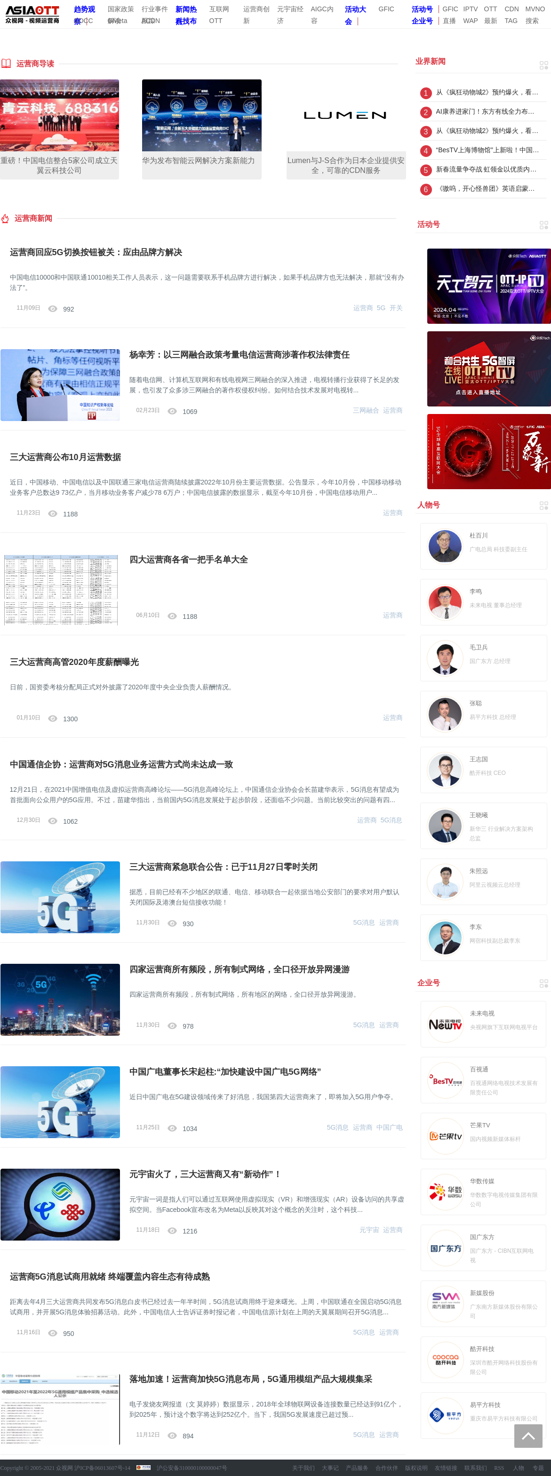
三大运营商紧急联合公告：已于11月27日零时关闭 (223, 867)
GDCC (83, 20)
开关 (396, 308)
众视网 (64, 1468)
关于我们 (303, 1468)
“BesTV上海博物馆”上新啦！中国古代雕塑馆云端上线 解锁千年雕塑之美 (488, 150)
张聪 (476, 703)
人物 (518, 1468)
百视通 (479, 1069)
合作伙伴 (386, 1468)
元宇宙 (369, 1230)
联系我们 (475, 1468)
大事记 (330, 1468)
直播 (449, 20)
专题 (538, 1468)
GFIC (386, 9)
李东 (476, 926)
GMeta (118, 20)
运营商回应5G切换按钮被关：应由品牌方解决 (96, 252)
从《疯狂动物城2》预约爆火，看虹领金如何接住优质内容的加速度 (488, 92)
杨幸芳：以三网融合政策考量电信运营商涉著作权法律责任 (239, 354)
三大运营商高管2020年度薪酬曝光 (74, 662)
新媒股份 (482, 1292)
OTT (490, 9)
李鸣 (476, 591)
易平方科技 (485, 1404)
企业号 (422, 21)
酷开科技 (482, 1348)
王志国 (479, 759)
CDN (512, 9)
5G (381, 308)
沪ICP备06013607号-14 (102, 1468)
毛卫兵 (479, 647)
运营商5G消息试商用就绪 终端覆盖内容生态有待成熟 (110, 1276)
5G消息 (392, 820)
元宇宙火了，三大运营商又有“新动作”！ (205, 1174)
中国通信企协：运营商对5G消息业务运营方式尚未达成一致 (121, 764)
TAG (511, 20)
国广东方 (482, 1237)
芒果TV (480, 1125)
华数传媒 (482, 1181)
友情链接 (446, 1468)
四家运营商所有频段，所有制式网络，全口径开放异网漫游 (239, 969)
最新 (490, 20)
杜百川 (479, 535)
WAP (470, 20)
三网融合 (366, 410)
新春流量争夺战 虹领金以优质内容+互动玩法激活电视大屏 (488, 169)
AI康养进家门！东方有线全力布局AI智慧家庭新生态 (488, 111)
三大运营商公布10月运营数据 (65, 457)
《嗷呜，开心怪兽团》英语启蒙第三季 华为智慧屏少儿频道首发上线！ (488, 188)
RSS (499, 1468)
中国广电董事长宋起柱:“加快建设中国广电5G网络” (225, 1072)
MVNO (535, 9)
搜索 (532, 20)
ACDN (151, 20)
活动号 (422, 9)
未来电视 (482, 1013)
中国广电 (389, 1127)
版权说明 (416, 1468)
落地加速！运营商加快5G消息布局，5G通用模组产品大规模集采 (250, 1379)
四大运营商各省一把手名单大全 (188, 559)
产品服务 (357, 1468)
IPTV (470, 9)
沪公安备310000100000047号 (192, 1468)
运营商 (363, 308)
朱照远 (479, 871)
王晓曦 (479, 815)
